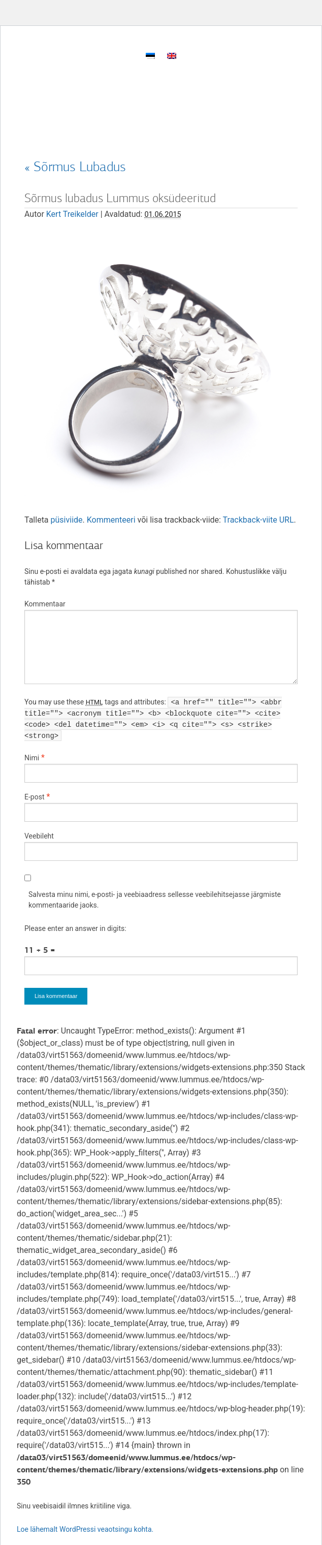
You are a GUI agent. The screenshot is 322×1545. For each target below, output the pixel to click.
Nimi (31, 758)
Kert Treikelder (72, 214)
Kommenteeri (111, 520)
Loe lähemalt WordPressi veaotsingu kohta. (85, 1529)
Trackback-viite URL (258, 520)
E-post (34, 797)
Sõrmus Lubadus (75, 166)
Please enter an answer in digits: (75, 928)
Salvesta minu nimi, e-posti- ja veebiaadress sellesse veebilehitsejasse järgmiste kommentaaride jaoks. (154, 899)
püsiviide (67, 520)
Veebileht (39, 836)
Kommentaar (45, 604)
